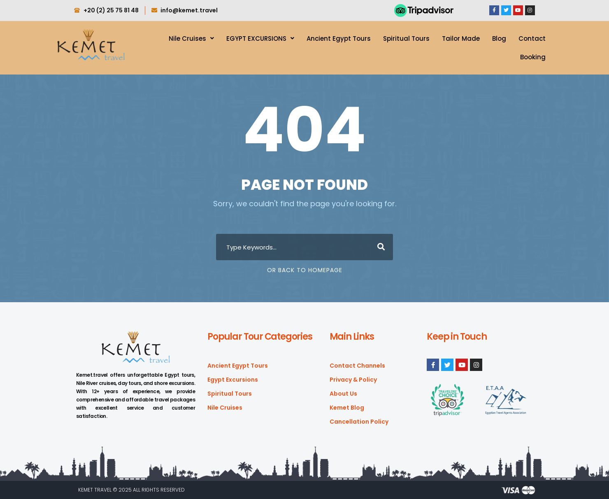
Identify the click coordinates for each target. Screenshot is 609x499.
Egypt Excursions (232, 379)
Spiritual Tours (406, 38)
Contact (532, 38)
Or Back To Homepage (304, 270)
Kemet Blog (347, 407)
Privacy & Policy (353, 379)
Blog (499, 38)
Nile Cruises (191, 38)
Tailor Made (461, 38)
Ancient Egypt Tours (339, 38)
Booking (533, 57)
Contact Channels (357, 365)
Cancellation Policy (359, 421)
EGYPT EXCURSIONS (260, 38)
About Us (343, 393)
